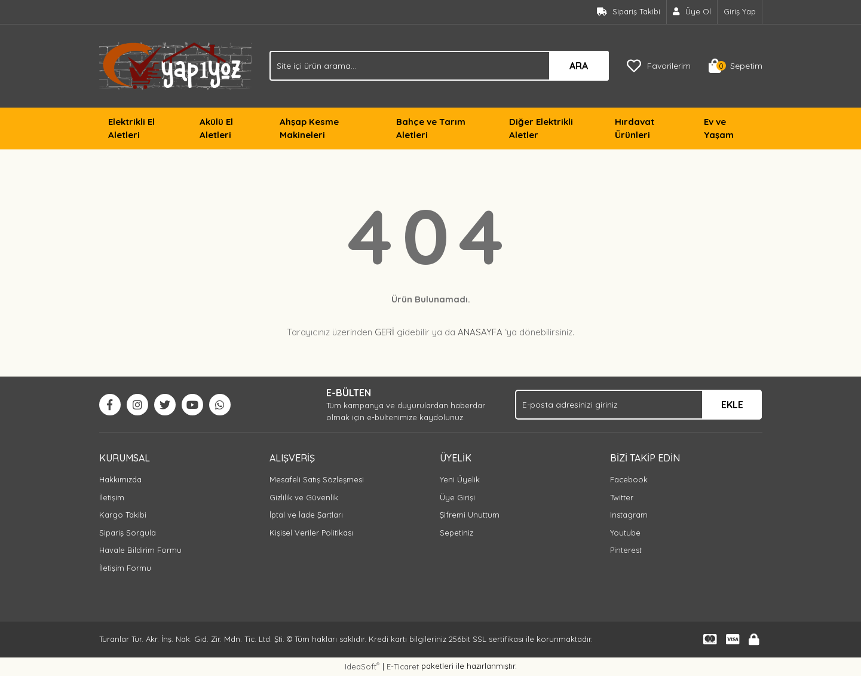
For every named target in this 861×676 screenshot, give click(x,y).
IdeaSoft (362, 666)
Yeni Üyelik (460, 479)
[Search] (439, 66)
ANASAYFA (480, 332)
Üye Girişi (457, 497)
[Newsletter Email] (638, 405)
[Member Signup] (692, 12)
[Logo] (175, 65)
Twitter (621, 497)
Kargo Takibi (122, 514)
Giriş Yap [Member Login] (740, 11)
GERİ (384, 332)
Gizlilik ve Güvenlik (303, 497)
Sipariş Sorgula (127, 532)
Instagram (629, 514)
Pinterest (626, 550)
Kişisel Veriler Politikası (311, 532)
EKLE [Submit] (732, 405)
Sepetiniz (456, 532)
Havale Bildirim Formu (140, 550)
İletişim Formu (125, 568)
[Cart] (735, 66)
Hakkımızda (120, 479)
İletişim (111, 497)
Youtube (625, 532)
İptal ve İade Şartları (306, 514)
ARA (578, 66)
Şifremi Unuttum (470, 514)
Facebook (629, 479)
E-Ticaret (403, 666)
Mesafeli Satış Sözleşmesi (316, 479)
